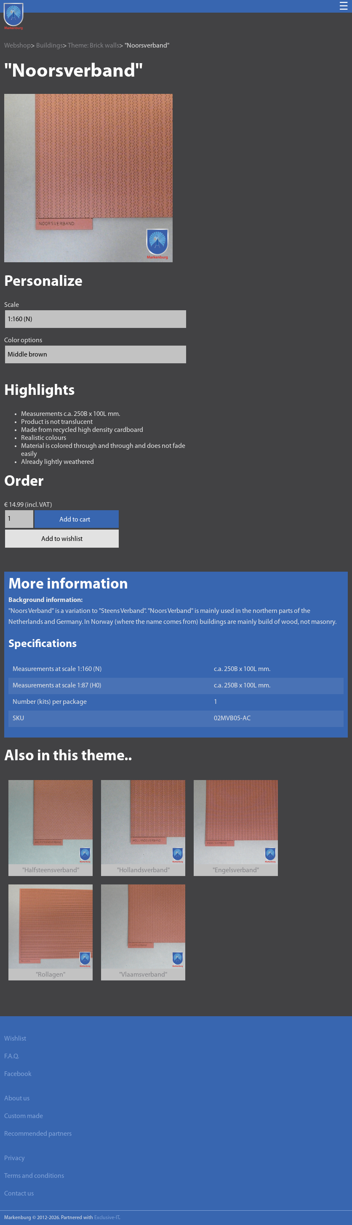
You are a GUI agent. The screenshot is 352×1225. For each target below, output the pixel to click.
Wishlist (15, 1039)
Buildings (49, 46)
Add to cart (74, 520)
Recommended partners (38, 1134)
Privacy (14, 1158)
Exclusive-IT (106, 1217)
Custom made (23, 1116)
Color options (23, 340)
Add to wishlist (62, 539)
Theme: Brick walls (93, 46)
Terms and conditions (34, 1176)
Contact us (19, 1193)
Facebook (18, 1074)
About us (16, 1098)
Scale (11, 305)
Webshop (17, 46)
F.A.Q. (11, 1056)
